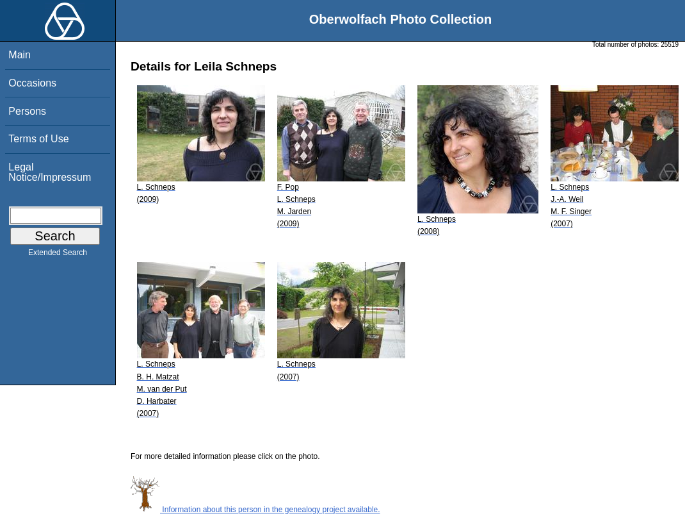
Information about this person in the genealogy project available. (255, 509)
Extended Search (57, 255)
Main (19, 54)
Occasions (32, 83)
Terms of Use (38, 138)
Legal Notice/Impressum (49, 172)
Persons (27, 111)
